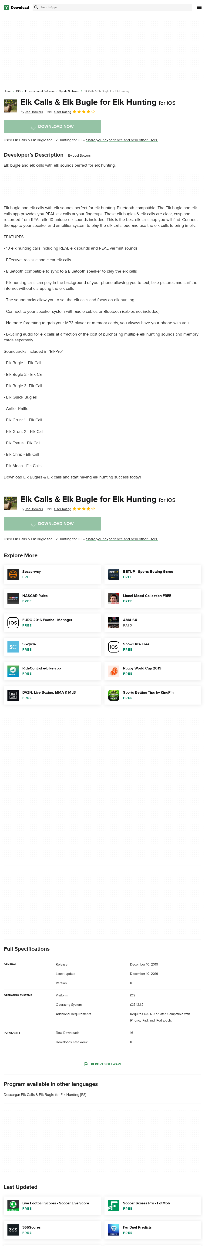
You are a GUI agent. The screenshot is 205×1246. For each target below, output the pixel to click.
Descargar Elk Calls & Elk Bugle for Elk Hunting (41, 1094)
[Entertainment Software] (40, 91)
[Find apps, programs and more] (112, 7)
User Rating (74, 111)
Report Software (103, 1064)
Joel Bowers (82, 156)
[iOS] (18, 91)
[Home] (7, 91)
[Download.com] (16, 7)
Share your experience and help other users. (122, 140)
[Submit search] (36, 7)
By (31, 112)
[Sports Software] (69, 91)
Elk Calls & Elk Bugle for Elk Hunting (97, 102)
